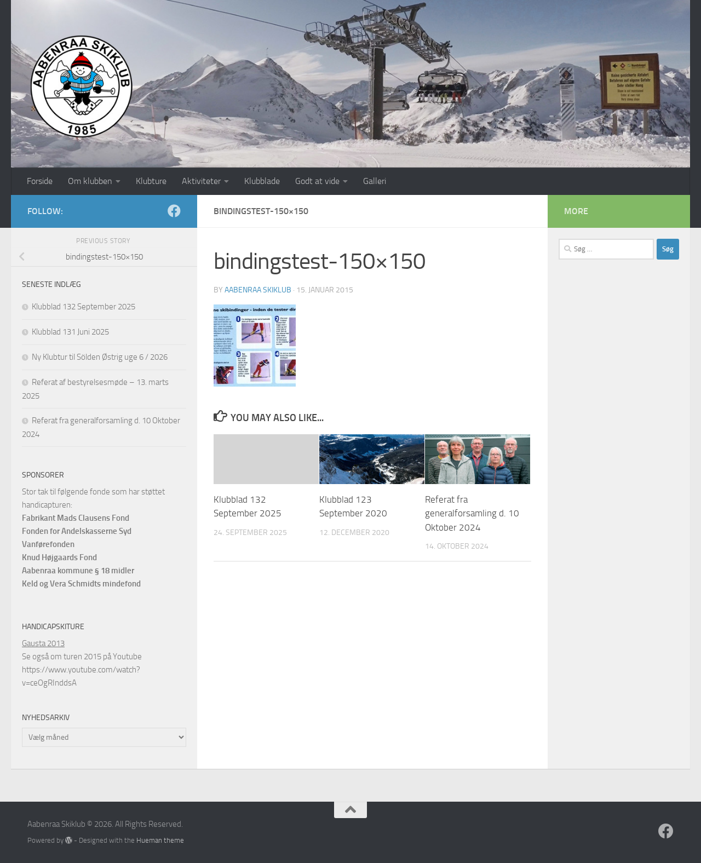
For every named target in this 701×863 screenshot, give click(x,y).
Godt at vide (317, 181)
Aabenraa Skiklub (258, 290)
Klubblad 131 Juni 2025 (70, 332)
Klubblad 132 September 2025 (83, 307)
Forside (40, 181)
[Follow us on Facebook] (174, 210)
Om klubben (90, 181)
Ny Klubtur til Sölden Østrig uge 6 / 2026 (100, 357)
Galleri (374, 181)
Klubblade (262, 181)
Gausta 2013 (43, 643)
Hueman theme (160, 840)
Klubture (151, 181)
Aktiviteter (201, 181)
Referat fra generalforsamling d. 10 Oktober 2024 (472, 513)
